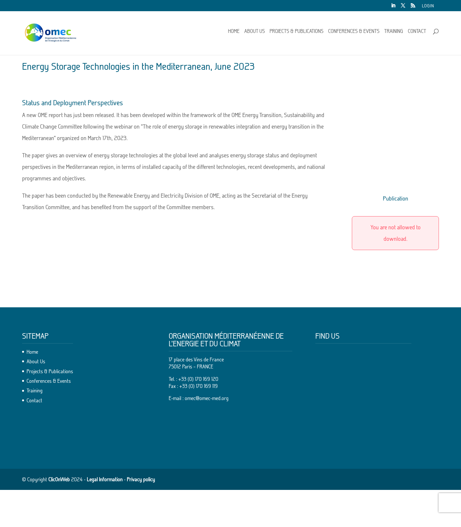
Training (393, 34)
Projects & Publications (296, 34)
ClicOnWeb (59, 516)
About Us (254, 34)
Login (428, 6)
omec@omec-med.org (207, 435)
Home (233, 34)
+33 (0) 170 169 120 (198, 416)
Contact (417, 34)
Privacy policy (141, 516)
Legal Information (105, 516)
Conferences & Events (353, 34)
